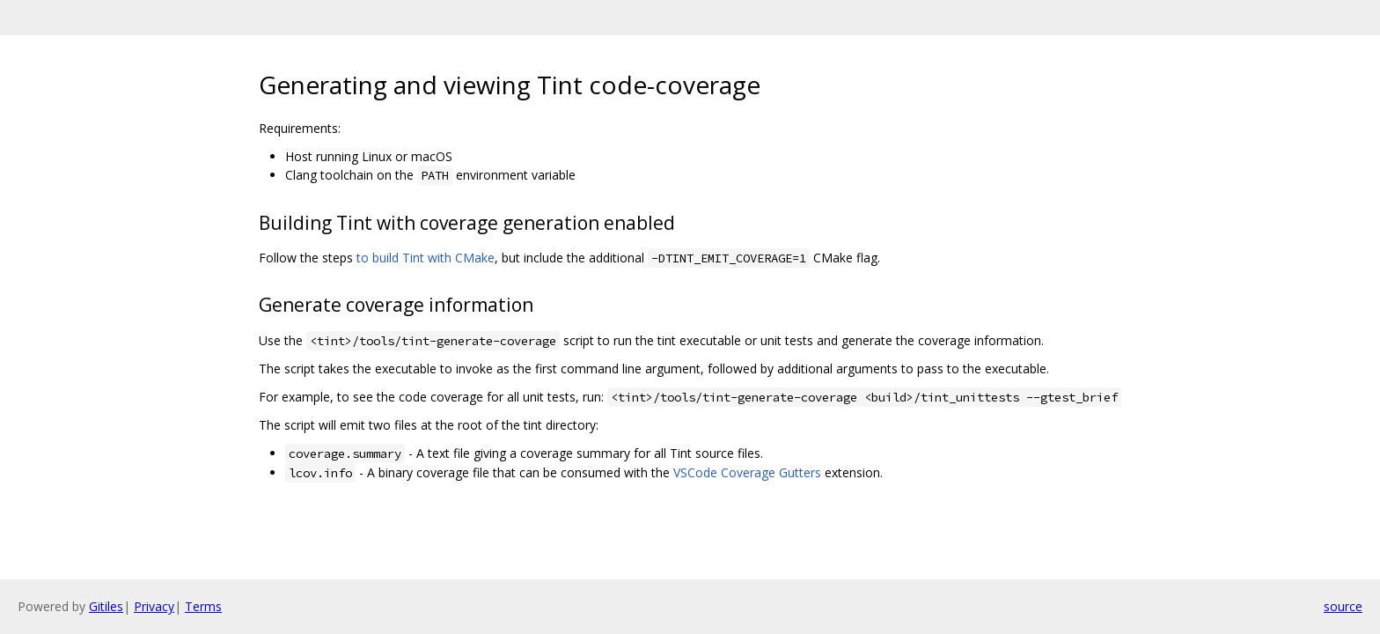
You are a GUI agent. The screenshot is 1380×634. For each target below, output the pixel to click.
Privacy (154, 606)
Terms (203, 606)
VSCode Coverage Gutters (747, 472)
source (1343, 606)
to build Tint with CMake (425, 257)
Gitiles (106, 606)
